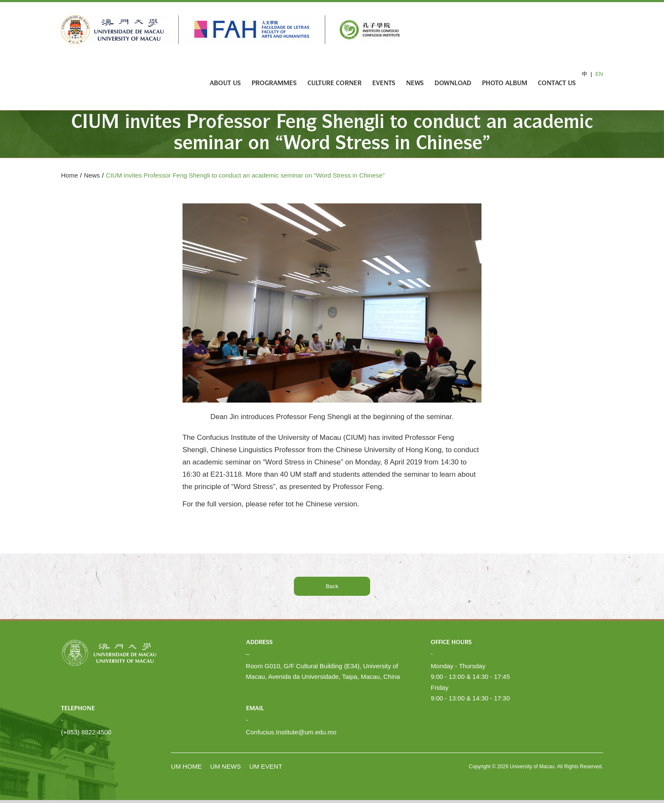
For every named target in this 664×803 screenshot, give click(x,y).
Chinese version (331, 504)
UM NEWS (225, 766)
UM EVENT (265, 766)
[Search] (589, 83)
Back (332, 586)
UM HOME (186, 766)
